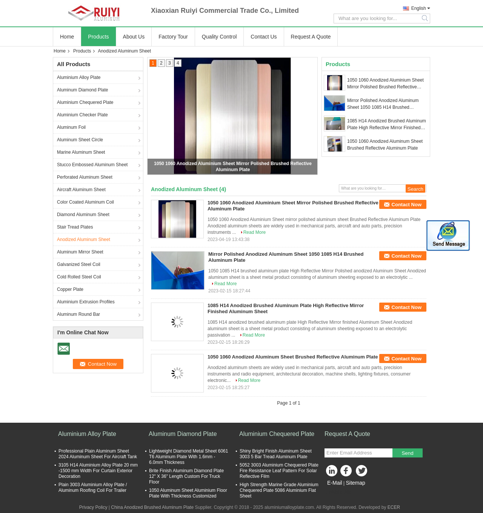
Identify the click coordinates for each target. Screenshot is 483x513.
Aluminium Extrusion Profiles (86, 301)
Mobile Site (338, 492)
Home (67, 37)
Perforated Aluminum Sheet (84, 177)
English (418, 8)
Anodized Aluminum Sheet (83, 239)
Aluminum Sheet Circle (80, 139)
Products (98, 37)
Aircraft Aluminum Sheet (81, 189)
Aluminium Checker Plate (82, 114)
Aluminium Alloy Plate (78, 77)
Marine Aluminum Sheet (81, 152)
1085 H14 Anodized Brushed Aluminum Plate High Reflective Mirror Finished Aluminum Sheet (386, 124)
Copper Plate (70, 289)
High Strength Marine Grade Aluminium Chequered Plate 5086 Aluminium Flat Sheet (279, 490)
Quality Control (219, 37)
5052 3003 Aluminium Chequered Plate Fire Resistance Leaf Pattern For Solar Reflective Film (279, 470)
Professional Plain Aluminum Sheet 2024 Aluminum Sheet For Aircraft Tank (97, 453)
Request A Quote (311, 37)
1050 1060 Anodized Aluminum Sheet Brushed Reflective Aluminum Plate (385, 145)
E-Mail (334, 483)
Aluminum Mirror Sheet (80, 252)
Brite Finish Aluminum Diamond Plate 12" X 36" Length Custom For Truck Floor (186, 476)
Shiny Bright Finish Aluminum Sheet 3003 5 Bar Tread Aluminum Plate (276, 453)
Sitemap (355, 483)
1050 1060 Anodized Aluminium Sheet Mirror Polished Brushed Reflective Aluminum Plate (385, 83)
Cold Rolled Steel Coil (79, 277)
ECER (394, 507)
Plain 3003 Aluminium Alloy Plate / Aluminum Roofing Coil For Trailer (92, 487)
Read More (254, 232)
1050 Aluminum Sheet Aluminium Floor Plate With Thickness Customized (188, 493)
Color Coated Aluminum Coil (85, 202)
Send (407, 453)
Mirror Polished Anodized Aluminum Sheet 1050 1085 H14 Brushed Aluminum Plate (382, 104)
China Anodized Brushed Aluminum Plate (152, 507)
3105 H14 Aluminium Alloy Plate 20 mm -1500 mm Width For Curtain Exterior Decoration (98, 470)
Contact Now (406, 204)
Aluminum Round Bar (78, 314)
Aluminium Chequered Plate (85, 102)
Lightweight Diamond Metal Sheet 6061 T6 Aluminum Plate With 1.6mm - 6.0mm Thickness (188, 456)
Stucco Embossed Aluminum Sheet (92, 164)
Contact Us (264, 37)
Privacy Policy (93, 507)
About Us (134, 37)
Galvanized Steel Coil (78, 264)
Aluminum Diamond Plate (82, 90)
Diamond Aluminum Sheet (83, 214)
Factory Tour (173, 37)
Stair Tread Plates (75, 227)
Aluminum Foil (71, 127)
